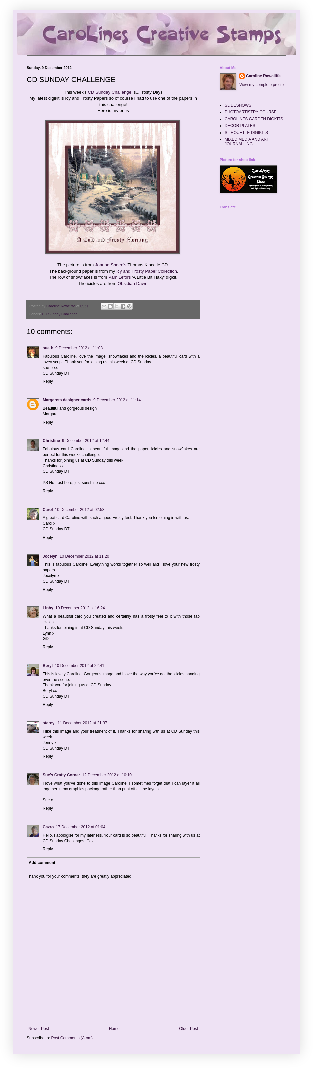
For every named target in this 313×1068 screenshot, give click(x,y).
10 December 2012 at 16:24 (80, 608)
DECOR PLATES (240, 125)
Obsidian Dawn (132, 283)
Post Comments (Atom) (72, 1038)
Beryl (48, 665)
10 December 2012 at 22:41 (79, 665)
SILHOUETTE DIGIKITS (246, 132)
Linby (48, 608)
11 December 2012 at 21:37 (82, 723)
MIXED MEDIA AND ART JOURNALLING (247, 141)
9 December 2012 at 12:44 (85, 440)
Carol (48, 509)
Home (114, 1028)
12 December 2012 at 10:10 (107, 775)
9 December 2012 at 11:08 (79, 348)
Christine (51, 440)
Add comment (42, 862)
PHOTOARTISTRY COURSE (251, 112)
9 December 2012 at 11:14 (117, 400)
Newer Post (38, 1028)
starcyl (49, 723)
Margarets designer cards (67, 400)
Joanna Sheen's (110, 264)
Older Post (188, 1028)
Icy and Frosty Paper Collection (146, 271)
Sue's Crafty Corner (61, 775)
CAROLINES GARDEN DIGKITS (254, 119)
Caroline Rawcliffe (263, 76)
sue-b (48, 348)
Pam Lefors (119, 277)
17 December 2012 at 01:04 (80, 827)
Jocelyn (50, 556)
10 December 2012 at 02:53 (80, 509)
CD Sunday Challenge (110, 92)
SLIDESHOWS (238, 105)
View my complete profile (261, 84)
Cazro (48, 827)
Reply (48, 381)
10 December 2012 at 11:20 (84, 556)
